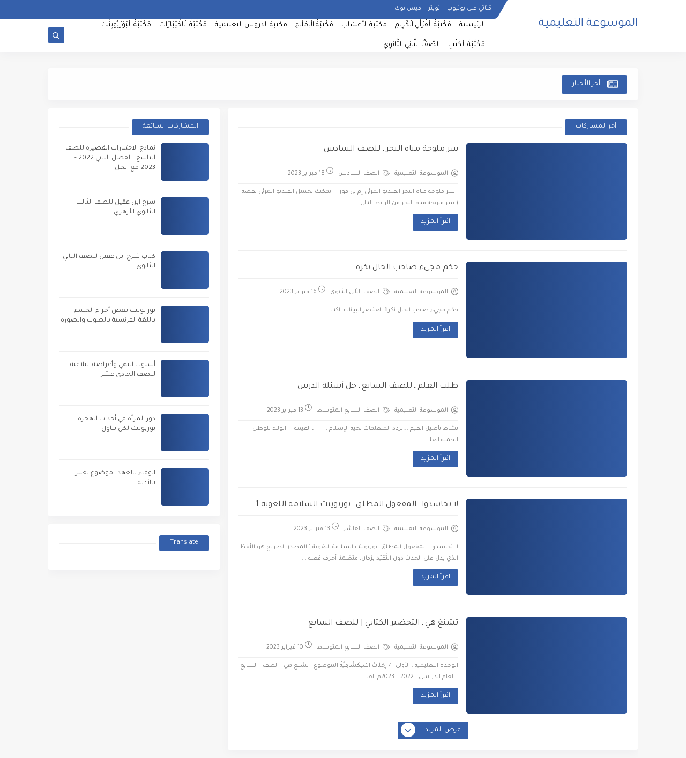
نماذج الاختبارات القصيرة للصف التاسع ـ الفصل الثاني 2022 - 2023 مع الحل (110, 158)
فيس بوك (407, 8)
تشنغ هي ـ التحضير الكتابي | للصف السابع (383, 623)
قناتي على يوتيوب (469, 8)
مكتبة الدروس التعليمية (251, 25)
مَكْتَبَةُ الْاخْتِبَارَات (183, 25)
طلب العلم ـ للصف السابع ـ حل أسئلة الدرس (377, 386)
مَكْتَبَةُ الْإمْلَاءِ (314, 25)
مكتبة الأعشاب (364, 25)
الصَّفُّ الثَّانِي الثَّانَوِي (411, 45)
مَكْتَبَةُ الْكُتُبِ (466, 45)
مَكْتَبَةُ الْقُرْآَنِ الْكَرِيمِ (423, 25)
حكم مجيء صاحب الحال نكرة (407, 268)
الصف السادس (364, 173)
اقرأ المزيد (435, 222)
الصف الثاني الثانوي (360, 292)
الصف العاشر (367, 528)
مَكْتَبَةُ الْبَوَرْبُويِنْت (126, 25)
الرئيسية (472, 25)
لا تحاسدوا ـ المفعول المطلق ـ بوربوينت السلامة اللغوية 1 (357, 505)
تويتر (434, 8)
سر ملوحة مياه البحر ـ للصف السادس (391, 149)
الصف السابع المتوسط (353, 410)
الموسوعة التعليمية (588, 24)
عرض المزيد (431, 731)
